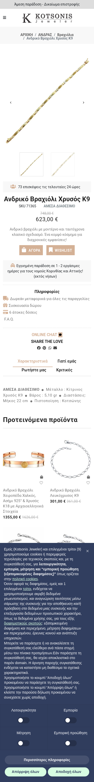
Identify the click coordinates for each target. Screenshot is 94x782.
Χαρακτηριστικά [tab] (33, 361)
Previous (10, 102)
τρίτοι (27, 589)
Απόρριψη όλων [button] (25, 772)
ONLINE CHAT (47, 334)
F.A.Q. (9, 319)
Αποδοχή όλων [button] (68, 772)
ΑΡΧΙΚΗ (26, 35)
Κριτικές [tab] (64, 370)
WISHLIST (60, 249)
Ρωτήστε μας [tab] (34, 370)
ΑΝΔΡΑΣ (45, 35)
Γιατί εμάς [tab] (67, 361)
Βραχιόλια (65, 35)
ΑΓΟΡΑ (31, 249)
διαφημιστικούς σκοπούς (23, 623)
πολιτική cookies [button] (25, 579)
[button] (87, 551)
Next (83, 102)
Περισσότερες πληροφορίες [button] (47, 760)
